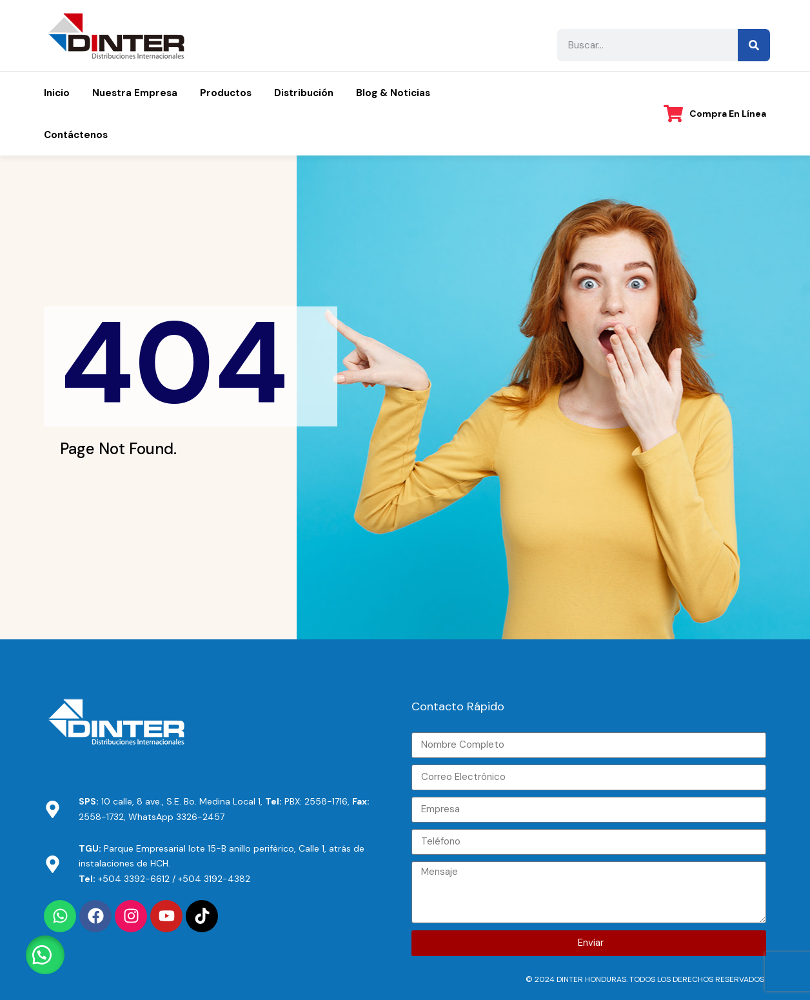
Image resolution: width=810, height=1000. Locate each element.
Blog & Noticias (393, 92)
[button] (45, 954)
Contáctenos (76, 134)
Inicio (57, 92)
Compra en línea (727, 113)
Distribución (303, 92)
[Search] (754, 45)
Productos (226, 92)
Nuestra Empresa (134, 92)
